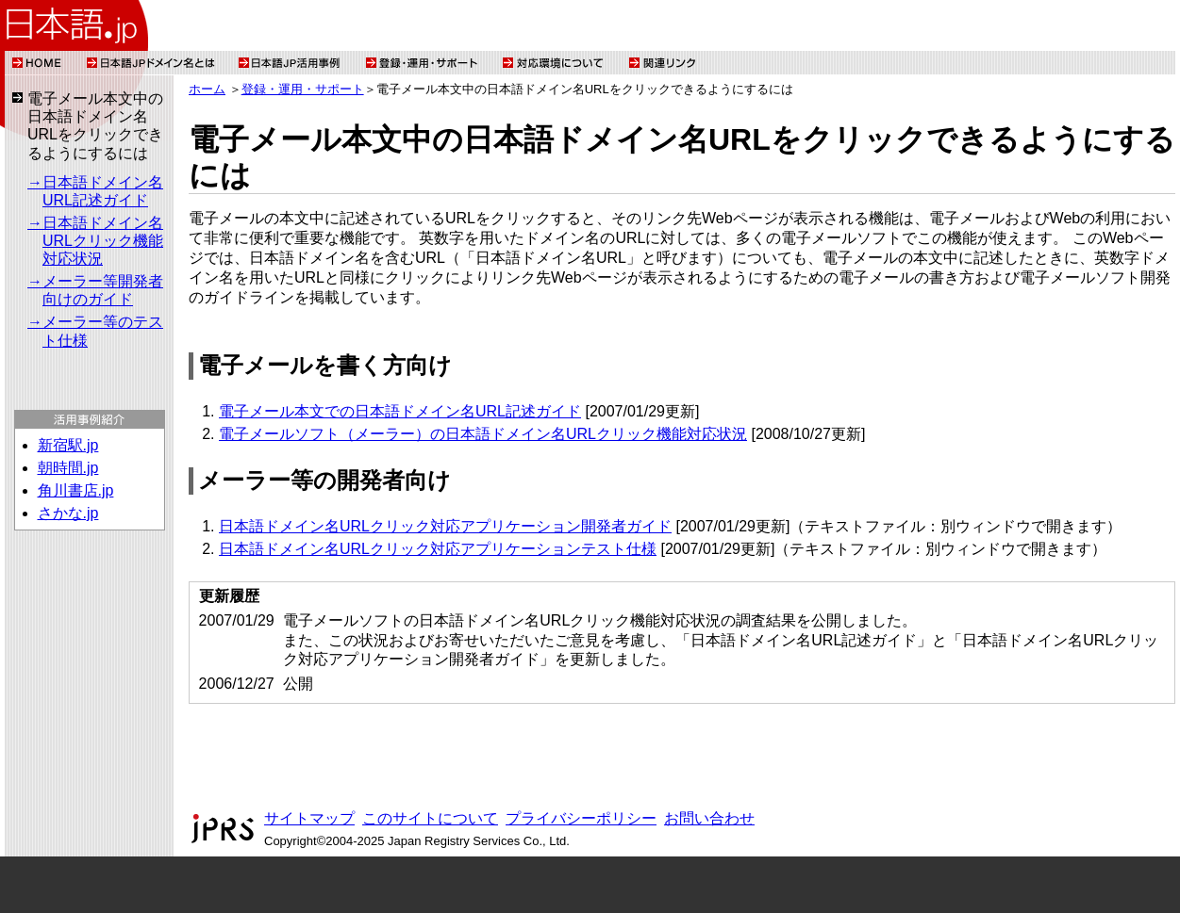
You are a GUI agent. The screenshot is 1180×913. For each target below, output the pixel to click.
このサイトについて (430, 818)
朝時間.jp (68, 468)
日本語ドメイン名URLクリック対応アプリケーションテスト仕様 (437, 549)
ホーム (207, 89)
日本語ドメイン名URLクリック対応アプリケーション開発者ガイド (445, 526)
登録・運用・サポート (302, 89)
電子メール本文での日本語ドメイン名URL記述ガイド (400, 411)
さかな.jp (68, 513)
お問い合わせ (709, 818)
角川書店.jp (76, 490)
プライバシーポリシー (581, 818)
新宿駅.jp (68, 445)
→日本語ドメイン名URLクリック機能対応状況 (95, 241)
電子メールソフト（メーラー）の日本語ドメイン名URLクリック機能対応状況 (483, 434)
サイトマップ (309, 818)
